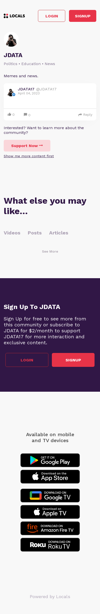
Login (51, 16)
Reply (85, 114)
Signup (83, 16)
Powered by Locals (50, 596)
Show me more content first (29, 156)
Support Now (27, 145)
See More (50, 251)
